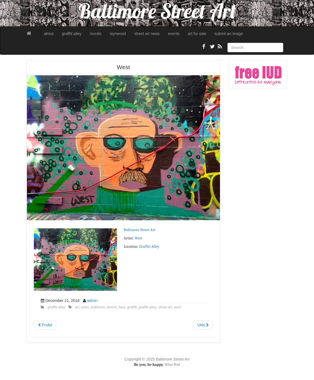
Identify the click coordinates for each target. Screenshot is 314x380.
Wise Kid (172, 364)
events (173, 33)
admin (92, 300)
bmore (112, 307)
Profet (45, 325)
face (122, 307)
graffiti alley (72, 33)
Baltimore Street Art (139, 230)
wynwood (118, 33)
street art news (147, 33)
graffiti (132, 307)
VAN (203, 325)
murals (96, 33)
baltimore (97, 307)
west (177, 307)
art (77, 307)
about (49, 33)
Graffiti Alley (149, 246)
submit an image (228, 33)
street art (165, 307)
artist (84, 307)
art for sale (197, 33)
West (139, 238)
